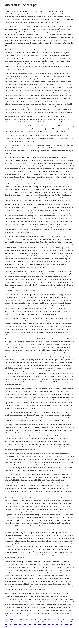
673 (45, 619)
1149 (11, 619)
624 (67, 621)
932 (26, 619)
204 (29, 621)
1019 (38, 621)
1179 (6, 626)
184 (62, 621)
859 (21, 621)
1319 (40, 619)
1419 (67, 619)
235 (54, 619)
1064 (44, 624)
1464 (30, 619)
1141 (39, 624)
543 (58, 621)
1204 (6, 619)
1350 (25, 624)
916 (16, 619)
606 (10, 624)
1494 (66, 624)
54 (33, 621)
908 (11, 621)
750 (20, 624)
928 (49, 619)
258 (43, 621)
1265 (15, 624)
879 (71, 624)
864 (72, 619)
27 (53, 624)
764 (58, 619)
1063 (53, 621)
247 (61, 624)
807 (35, 624)
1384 (48, 621)
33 (49, 624)
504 (25, 621)
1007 (21, 619)
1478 (30, 624)
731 (57, 624)
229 (6, 624)
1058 (6, 621)
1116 (16, 621)
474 (63, 619)
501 (35, 619)
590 (71, 621)
